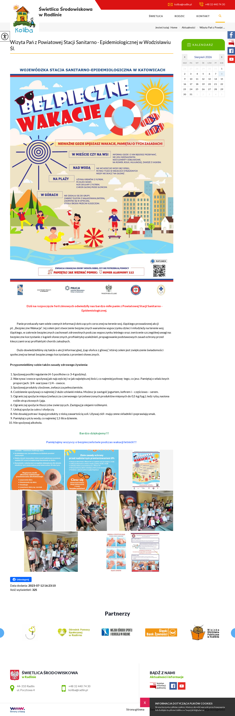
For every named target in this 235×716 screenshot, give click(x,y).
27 (209, 89)
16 (184, 84)
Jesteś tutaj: (163, 27)
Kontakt (203, 16)
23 (184, 89)
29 (221, 89)
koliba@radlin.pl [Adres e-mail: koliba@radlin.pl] (78, 690)
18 (197, 84)
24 (191, 89)
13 (209, 79)
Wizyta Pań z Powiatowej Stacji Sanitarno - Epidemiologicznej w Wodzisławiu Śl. (90, 45)
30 (184, 94)
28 (215, 89)
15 (221, 79)
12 (203, 79)
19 (203, 84)
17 (191, 84)
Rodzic (180, 16)
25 (197, 89)
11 (197, 79)
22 (221, 84)
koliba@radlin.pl (180, 4)
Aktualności (186, 27)
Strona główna (137, 16)
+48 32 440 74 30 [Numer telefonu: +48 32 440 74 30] (79, 686)
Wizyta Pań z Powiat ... (210, 27)
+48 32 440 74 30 (212, 4)
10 (191, 79)
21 (215, 84)
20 (209, 84)
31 (191, 94)
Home (174, 27)
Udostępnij (21, 579)
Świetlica (156, 16)
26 (203, 89)
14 (215, 79)
